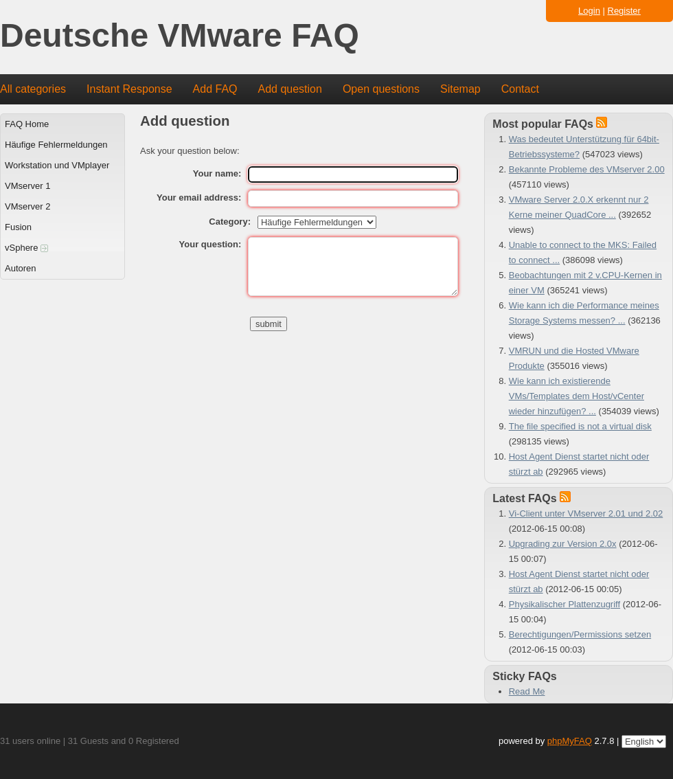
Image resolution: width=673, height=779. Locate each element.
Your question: (210, 244)
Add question (290, 89)
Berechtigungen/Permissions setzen (580, 634)
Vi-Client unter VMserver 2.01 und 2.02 (586, 513)
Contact (520, 89)
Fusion (18, 227)
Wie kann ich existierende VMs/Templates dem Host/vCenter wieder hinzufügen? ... (576, 396)
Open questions (381, 89)
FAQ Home (27, 124)
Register (624, 10)
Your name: (217, 173)
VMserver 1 (27, 186)
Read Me (527, 691)
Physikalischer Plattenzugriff (564, 604)
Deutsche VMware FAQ (179, 36)
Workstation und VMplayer (57, 165)
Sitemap (460, 89)
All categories (33, 89)
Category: (230, 221)
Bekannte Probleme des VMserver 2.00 (587, 169)
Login (589, 10)
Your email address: (199, 197)
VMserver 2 (27, 206)
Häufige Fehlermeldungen (56, 144)
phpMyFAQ (569, 741)
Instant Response (129, 89)
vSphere (26, 247)
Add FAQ (215, 89)
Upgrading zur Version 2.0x (563, 544)
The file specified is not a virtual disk (580, 426)
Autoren (20, 268)
